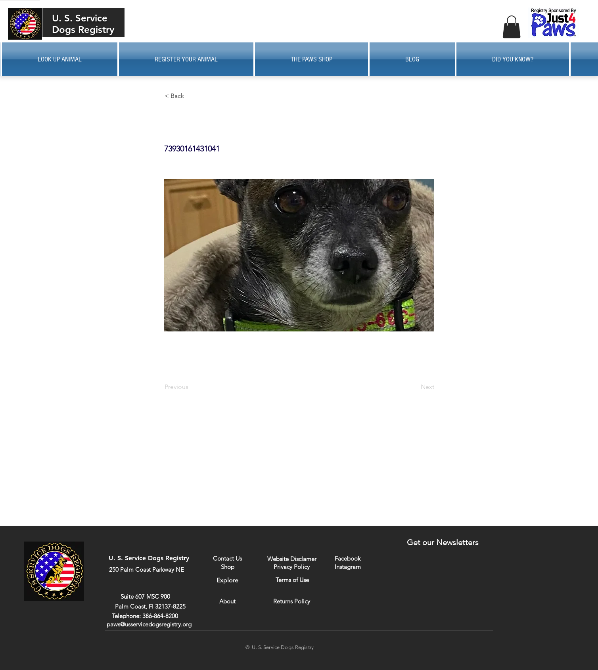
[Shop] (227, 567)
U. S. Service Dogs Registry (83, 23)
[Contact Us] (227, 558)
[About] (227, 601)
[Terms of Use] (292, 580)
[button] (511, 26)
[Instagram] (348, 566)
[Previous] (191, 387)
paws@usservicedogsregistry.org (149, 624)
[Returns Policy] (292, 601)
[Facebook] (348, 558)
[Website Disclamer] (292, 559)
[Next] (414, 387)
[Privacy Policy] (292, 566)
